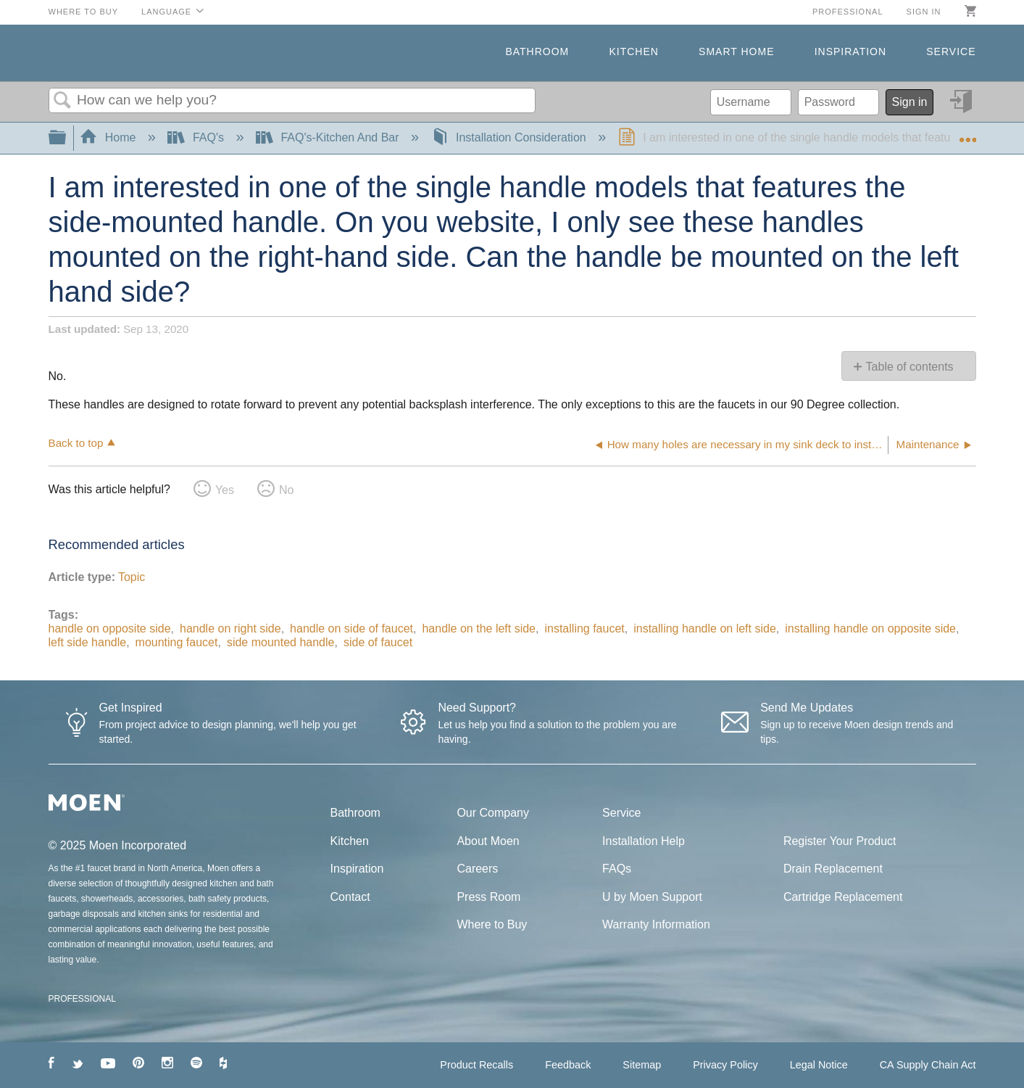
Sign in (924, 11)
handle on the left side (479, 628)
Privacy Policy (725, 1065)
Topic (131, 577)
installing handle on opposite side (870, 628)
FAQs (616, 868)
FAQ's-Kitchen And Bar (329, 137)
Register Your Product (839, 841)
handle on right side (230, 628)
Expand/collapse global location (967, 133)
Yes (224, 490)
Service (950, 51)
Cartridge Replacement (843, 897)
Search (63, 100)
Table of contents (910, 366)
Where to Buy (84, 11)
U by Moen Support (652, 897)
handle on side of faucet (351, 628)
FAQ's (197, 137)
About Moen (488, 841)
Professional (847, 11)
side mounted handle (281, 642)
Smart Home (736, 51)
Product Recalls (476, 1065)
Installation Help (643, 841)
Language (166, 11)
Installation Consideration (510, 137)
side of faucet (378, 642)
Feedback (568, 1065)
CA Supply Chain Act (928, 1065)
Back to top (76, 443)
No (286, 490)
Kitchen (633, 51)
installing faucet (584, 628)
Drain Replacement (833, 868)
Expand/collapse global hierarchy (66, 138)
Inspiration (850, 51)
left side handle (88, 642)
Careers (477, 868)
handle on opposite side (110, 628)
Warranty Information (656, 924)
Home (109, 137)
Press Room (488, 897)
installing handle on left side (704, 628)
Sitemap (642, 1065)
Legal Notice (819, 1065)
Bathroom (537, 51)
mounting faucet (177, 642)
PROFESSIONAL (82, 999)
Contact (350, 897)
